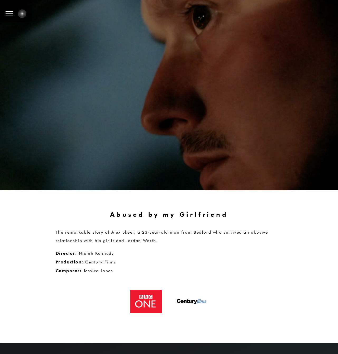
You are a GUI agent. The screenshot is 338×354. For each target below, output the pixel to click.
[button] (9, 14)
